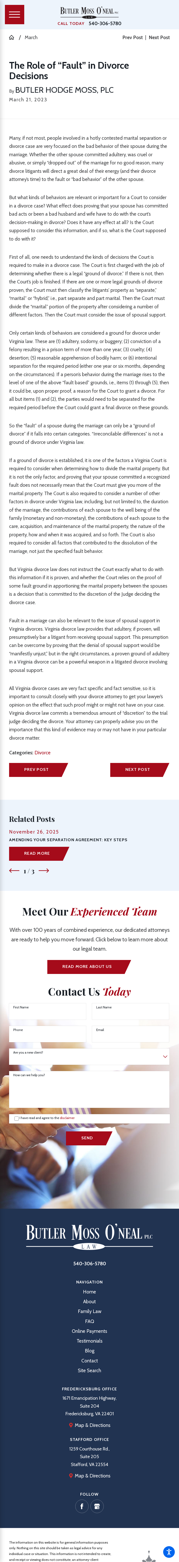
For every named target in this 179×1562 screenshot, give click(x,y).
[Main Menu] (14, 14)
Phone (18, 1030)
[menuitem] (89, 1292)
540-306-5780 (105, 23)
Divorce (42, 752)
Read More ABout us (87, 966)
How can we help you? (29, 1075)
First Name (21, 1007)
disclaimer (67, 1118)
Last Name (104, 1007)
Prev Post (36, 769)
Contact (89, 1361)
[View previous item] (14, 870)
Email (100, 1030)
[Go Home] (14, 37)
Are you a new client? (28, 1053)
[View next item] (44, 870)
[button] (169, 1552)
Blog (89, 1351)
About (89, 1301)
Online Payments (89, 1331)
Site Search (89, 1370)
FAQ (89, 1321)
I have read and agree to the (47, 1118)
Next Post (137, 769)
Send (87, 1137)
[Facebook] (82, 1506)
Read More (37, 853)
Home (89, 1292)
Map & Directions (92, 1425)
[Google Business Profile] (97, 1506)
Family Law (89, 1311)
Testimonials (90, 1341)
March (31, 37)
